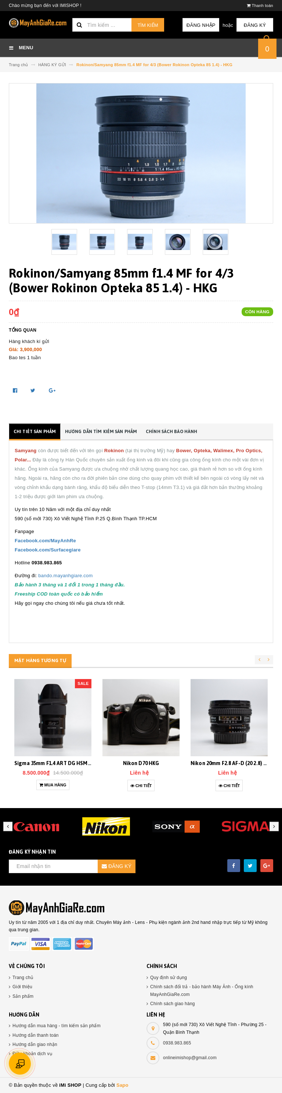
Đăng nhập (201, 25)
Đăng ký (255, 25)
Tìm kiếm (147, 25)
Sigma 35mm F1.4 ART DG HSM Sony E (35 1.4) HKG (74, 763)
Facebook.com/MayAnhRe (45, 540)
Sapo (122, 1085)
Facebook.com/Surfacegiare (48, 550)
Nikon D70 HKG (141, 763)
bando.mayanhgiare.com (65, 575)
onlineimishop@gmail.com (190, 1057)
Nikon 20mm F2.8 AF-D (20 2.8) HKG (232, 763)
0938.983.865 (177, 1043)
